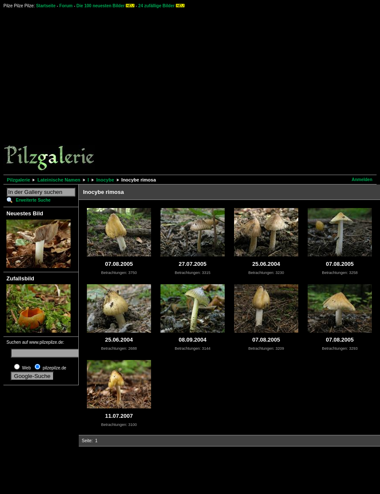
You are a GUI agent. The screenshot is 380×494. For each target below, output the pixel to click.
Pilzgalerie (18, 179)
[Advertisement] (80, 91)
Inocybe (105, 179)
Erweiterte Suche (33, 200)
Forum (66, 5)
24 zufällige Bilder (156, 5)
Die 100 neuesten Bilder (101, 5)
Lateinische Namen (58, 179)
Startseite (46, 5)
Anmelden (362, 179)
